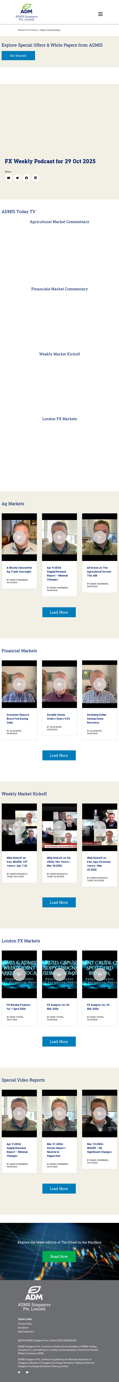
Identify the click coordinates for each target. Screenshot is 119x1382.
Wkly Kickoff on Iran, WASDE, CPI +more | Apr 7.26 (17, 861)
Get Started (18, 56)
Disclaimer (23, 1327)
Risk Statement (26, 1331)
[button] (8, 178)
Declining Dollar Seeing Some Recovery (96, 718)
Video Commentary (50, 30)
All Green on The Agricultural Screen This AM (99, 571)
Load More (59, 612)
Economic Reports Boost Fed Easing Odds (18, 718)
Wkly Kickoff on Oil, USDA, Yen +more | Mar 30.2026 (59, 861)
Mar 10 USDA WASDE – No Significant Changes (99, 1148)
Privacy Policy (25, 1323)
